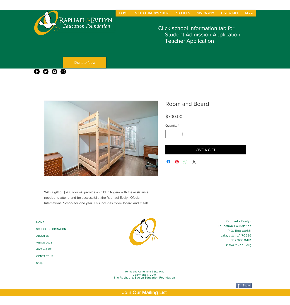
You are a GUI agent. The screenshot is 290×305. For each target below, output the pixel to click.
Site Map (159, 271)
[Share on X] (194, 161)
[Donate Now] (84, 62)
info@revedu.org (239, 245)
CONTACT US (44, 256)
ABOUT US (42, 235)
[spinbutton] (176, 134)
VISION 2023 (44, 242)
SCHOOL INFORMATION (51, 229)
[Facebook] (37, 71)
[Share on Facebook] (168, 161)
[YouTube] (54, 71)
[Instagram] (63, 71)
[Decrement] (169, 134)
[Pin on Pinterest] (177, 161)
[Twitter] (45, 71)
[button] (144, 292)
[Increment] (183, 134)
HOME (40, 222)
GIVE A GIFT (43, 249)
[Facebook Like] (45, 272)
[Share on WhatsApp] (185, 161)
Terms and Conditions (138, 271)
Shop (39, 263)
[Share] (244, 285)
